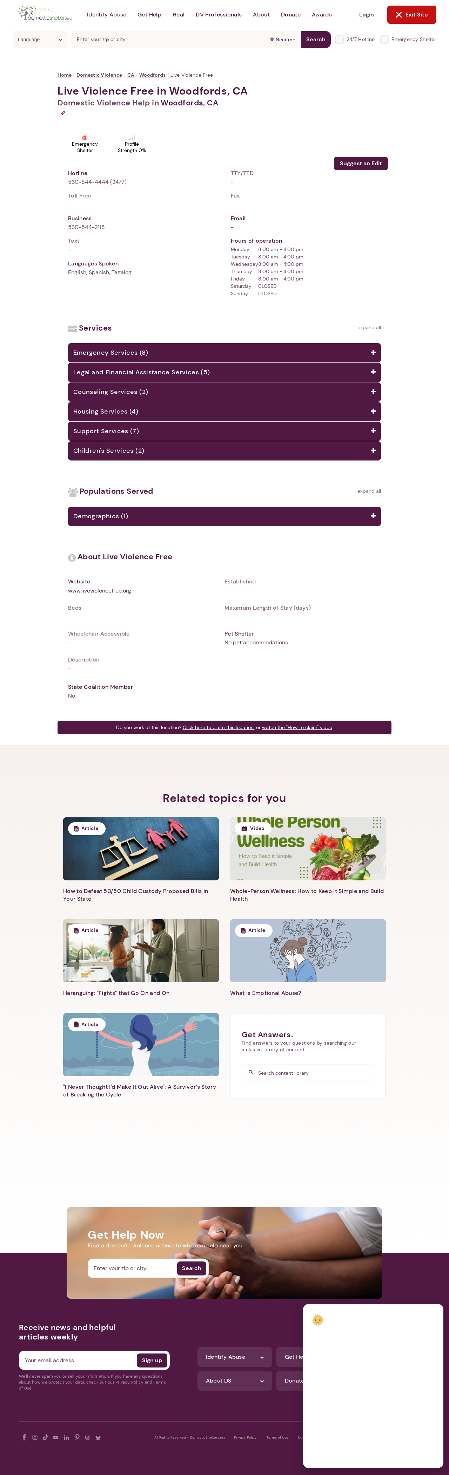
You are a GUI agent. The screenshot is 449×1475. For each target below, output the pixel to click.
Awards (322, 14)
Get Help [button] (149, 14)
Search (316, 39)
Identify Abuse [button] (106, 14)
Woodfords (152, 75)
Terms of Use (277, 1437)
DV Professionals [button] (219, 14)
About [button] (261, 14)
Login (366, 14)
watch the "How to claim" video (297, 727)
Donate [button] (291, 14)
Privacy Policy (245, 1437)
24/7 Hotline (361, 39)
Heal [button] (179, 14)
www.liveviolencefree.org (99, 590)
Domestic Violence (99, 75)
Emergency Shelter (413, 39)
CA (131, 75)
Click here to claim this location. (219, 727)
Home (65, 75)
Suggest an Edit (361, 163)
